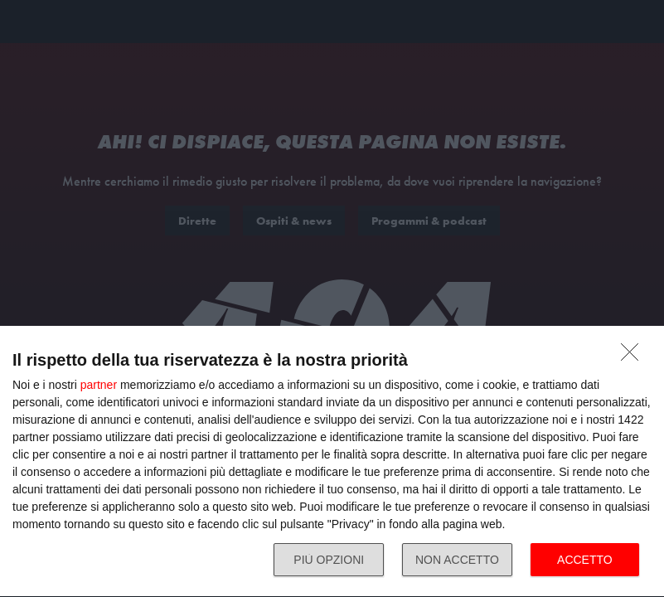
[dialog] (332, 462)
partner (98, 385)
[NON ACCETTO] (634, 356)
